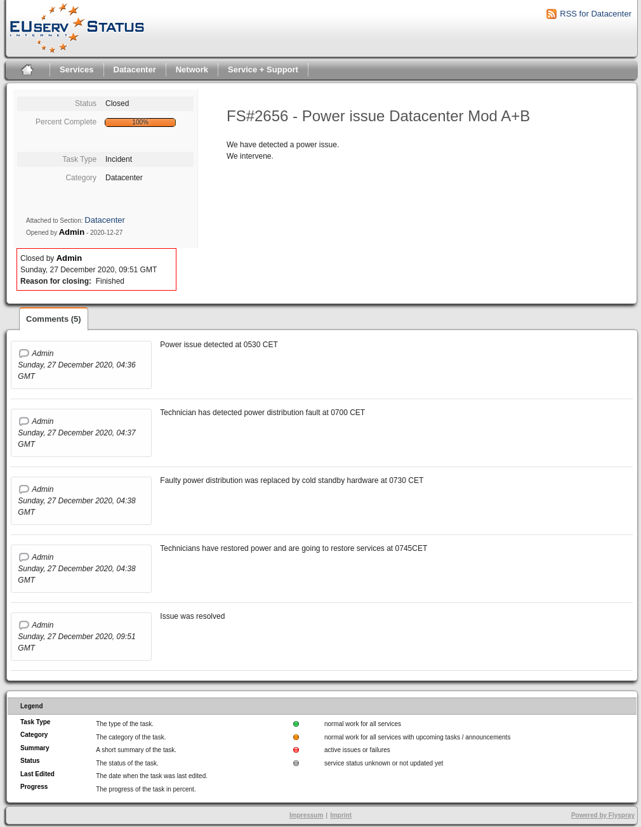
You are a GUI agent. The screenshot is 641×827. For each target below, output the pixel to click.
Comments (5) (53, 319)
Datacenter (135, 69)
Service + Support (263, 69)
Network (192, 69)
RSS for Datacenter (595, 13)
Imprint (341, 815)
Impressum (306, 815)
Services (77, 69)
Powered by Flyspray (603, 815)
